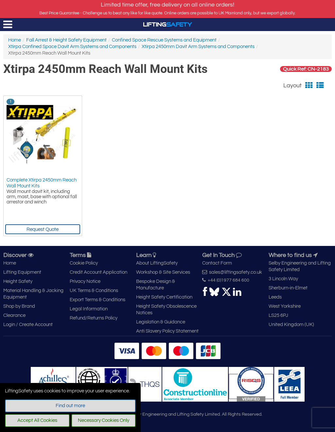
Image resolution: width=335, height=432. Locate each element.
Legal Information (89, 308)
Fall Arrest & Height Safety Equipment (66, 40)
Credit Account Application (98, 272)
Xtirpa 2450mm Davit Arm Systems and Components (198, 46)
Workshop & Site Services (163, 272)
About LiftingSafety (157, 263)
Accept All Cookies (37, 420)
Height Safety (17, 281)
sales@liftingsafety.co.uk (232, 272)
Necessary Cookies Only (103, 420)
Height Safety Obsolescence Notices (166, 309)
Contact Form (217, 263)
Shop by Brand (19, 306)
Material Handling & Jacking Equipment (33, 294)
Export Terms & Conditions (97, 299)
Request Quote (42, 229)
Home (14, 40)
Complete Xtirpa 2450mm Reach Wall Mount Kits (42, 183)
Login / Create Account (28, 324)
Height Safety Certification (164, 297)
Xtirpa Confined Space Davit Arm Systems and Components (72, 46)
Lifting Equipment (22, 272)
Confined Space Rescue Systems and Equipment (164, 40)
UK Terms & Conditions (94, 290)
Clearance (14, 315)
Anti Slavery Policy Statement (167, 331)
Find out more (70, 405)
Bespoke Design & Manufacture (155, 284)
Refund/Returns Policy (93, 318)
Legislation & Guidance (160, 322)
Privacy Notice (85, 281)
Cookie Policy (84, 263)
